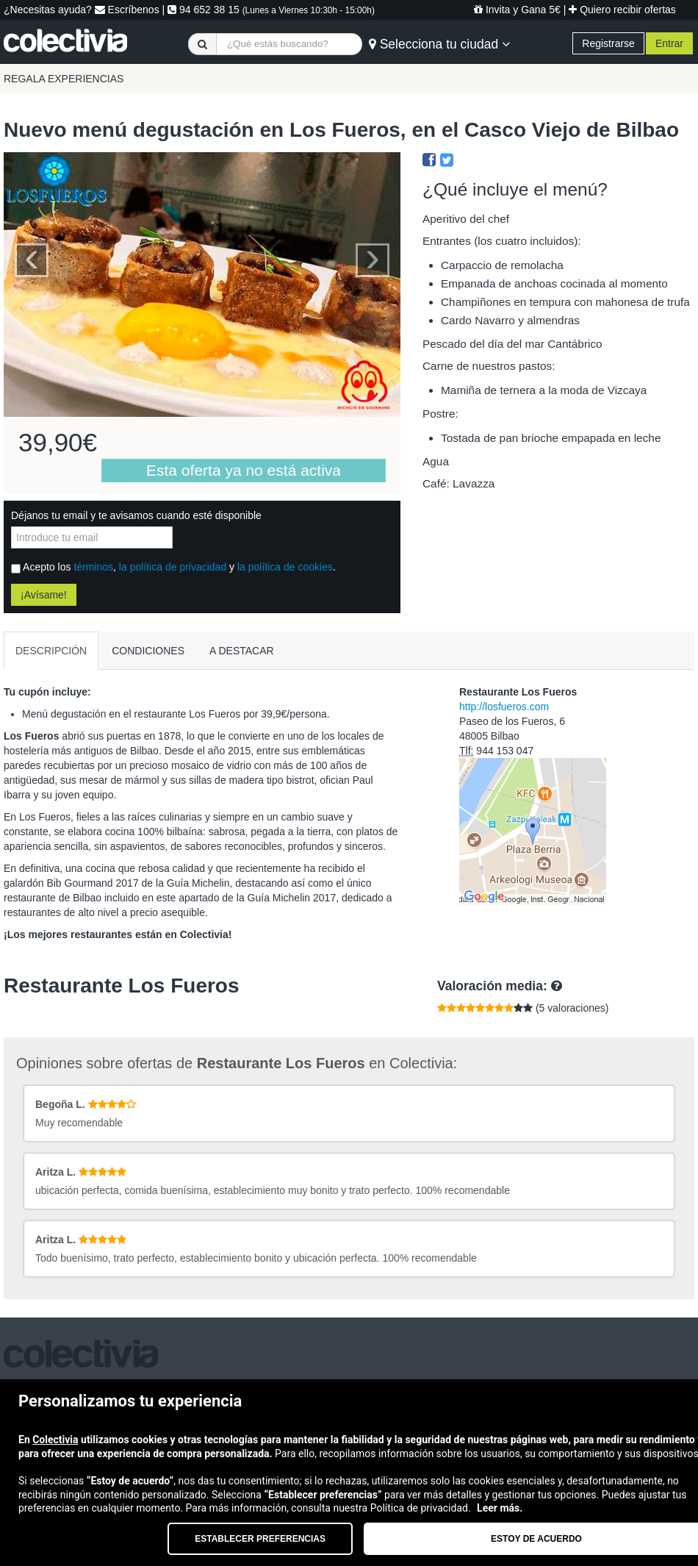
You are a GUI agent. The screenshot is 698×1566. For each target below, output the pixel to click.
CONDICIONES (148, 651)
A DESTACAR (241, 651)
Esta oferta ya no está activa (243, 470)
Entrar (669, 43)
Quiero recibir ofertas (622, 9)
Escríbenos (127, 9)
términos (93, 567)
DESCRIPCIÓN (51, 651)
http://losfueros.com (504, 706)
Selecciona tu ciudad (439, 44)
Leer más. (499, 1508)
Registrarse (608, 43)
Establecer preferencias (260, 1539)
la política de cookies (285, 567)
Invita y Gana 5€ (517, 9)
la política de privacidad (172, 567)
